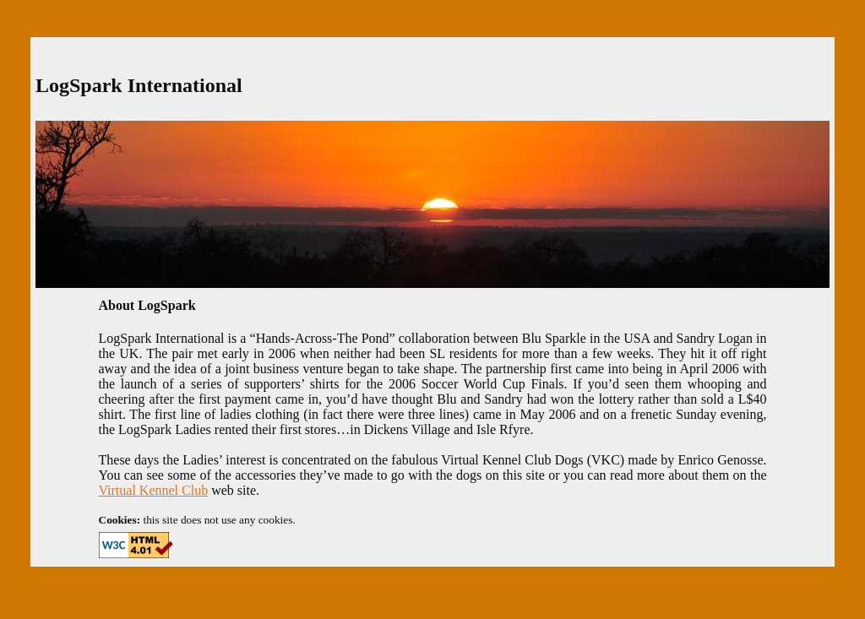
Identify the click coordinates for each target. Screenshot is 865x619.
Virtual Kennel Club (154, 490)
